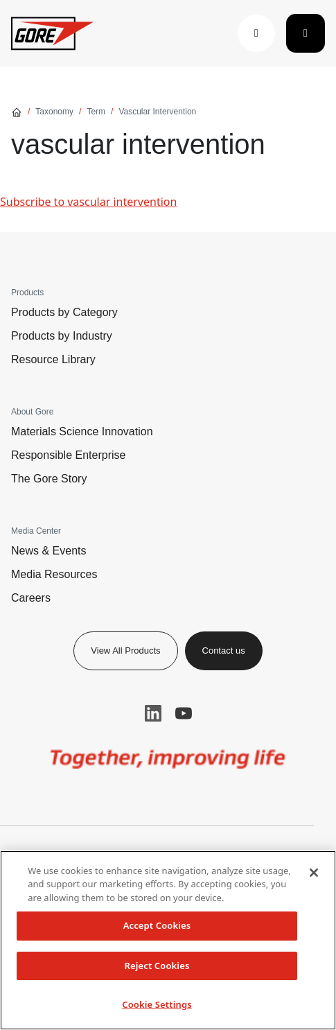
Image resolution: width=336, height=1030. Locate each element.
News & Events (48, 551)
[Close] (314, 872)
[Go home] (16, 111)
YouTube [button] (183, 713)
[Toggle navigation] (305, 33)
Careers (31, 598)
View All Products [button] (125, 650)
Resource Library (53, 359)
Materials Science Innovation (82, 431)
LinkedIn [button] (153, 713)
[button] (256, 33)
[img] (168, 759)
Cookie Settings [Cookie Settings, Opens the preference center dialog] (156, 1004)
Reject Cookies (157, 965)
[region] (168, 940)
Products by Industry (61, 336)
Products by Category (64, 312)
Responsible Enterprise (68, 455)
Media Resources (54, 574)
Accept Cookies (157, 925)
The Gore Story (49, 479)
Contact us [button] (223, 650)
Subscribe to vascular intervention (88, 201)
